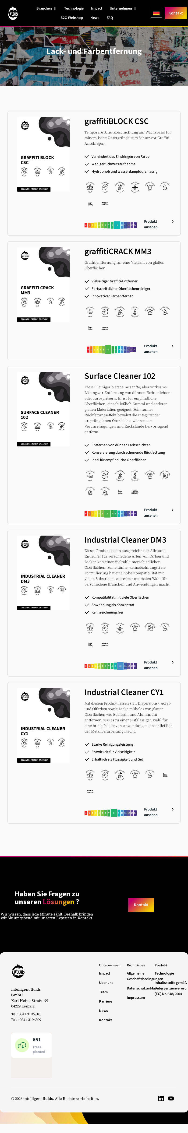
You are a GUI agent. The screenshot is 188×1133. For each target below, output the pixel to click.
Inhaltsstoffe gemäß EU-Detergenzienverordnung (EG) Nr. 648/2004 (166, 988)
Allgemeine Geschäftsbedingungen (138, 976)
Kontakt (105, 1020)
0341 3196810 (29, 1014)
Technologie (164, 973)
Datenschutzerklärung (138, 988)
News (103, 1010)
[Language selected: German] (156, 13)
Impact (104, 973)
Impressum (136, 997)
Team (103, 992)
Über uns (106, 982)
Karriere (105, 1001)
